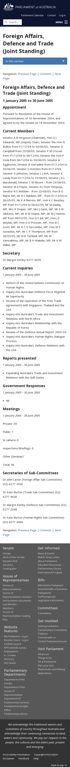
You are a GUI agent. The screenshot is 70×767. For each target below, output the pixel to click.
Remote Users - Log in (16, 640)
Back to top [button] (59, 765)
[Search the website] (12, 22)
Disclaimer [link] (8, 758)
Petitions (43, 633)
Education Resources (50, 564)
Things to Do (45, 658)
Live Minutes (10, 604)
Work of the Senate (14, 557)
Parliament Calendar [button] (32, 15)
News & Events (46, 553)
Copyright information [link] (46, 754)
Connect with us (47, 637)
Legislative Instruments (51, 600)
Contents (46, 74)
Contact (51, 15)
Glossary (9, 659)
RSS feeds (10, 663)
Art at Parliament (47, 661)
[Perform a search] (6, 22)
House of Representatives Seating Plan (16, 615)
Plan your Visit (46, 665)
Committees (44, 613)
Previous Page (27, 74)
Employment (11, 651)
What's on (43, 654)
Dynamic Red (10, 561)
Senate (7, 553)
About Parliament (47, 561)
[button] (61, 22)
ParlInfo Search (12, 644)
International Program (50, 572)
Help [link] (36, 758)
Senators (8, 564)
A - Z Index (10, 655)
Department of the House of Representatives (14, 690)
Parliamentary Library (49, 568)
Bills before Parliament (50, 585)
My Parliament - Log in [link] (16, 636)
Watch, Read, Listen (49, 557)
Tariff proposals (47, 596)
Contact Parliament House (52, 641)
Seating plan (10, 568)
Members (8, 608)
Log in (62, 15)
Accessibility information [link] (16, 754)
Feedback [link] (23, 758)
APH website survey (15, 647)
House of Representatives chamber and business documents (17, 596)
